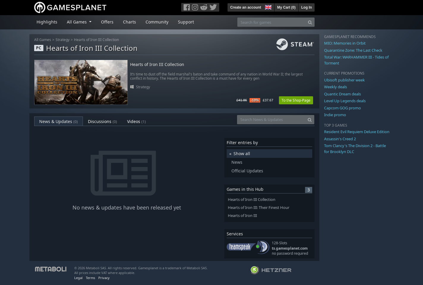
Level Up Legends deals (345, 100)
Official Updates (247, 171)
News (236, 162)
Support (186, 22)
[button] (268, 7)
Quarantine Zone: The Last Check (353, 50)
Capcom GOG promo (342, 108)
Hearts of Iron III (242, 215)
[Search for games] (271, 22)
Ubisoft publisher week (344, 80)
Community (157, 22)
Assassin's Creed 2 (340, 138)
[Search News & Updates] (271, 119)
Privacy (104, 277)
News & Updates (58, 121)
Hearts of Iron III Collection (96, 39)
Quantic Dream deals (342, 94)
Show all (241, 153)
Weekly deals (335, 86)
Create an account (245, 7)
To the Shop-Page (296, 100)
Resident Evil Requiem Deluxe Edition (356, 131)
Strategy (63, 39)
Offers (107, 22)
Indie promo (335, 114)
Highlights (47, 22)
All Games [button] (77, 22)
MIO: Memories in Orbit (345, 43)
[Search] (310, 22)
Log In (306, 7)
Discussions (102, 121)
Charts (129, 22)
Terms (90, 277)
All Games (42, 39)
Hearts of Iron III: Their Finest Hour (258, 207)
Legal (78, 277)
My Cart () (286, 7)
